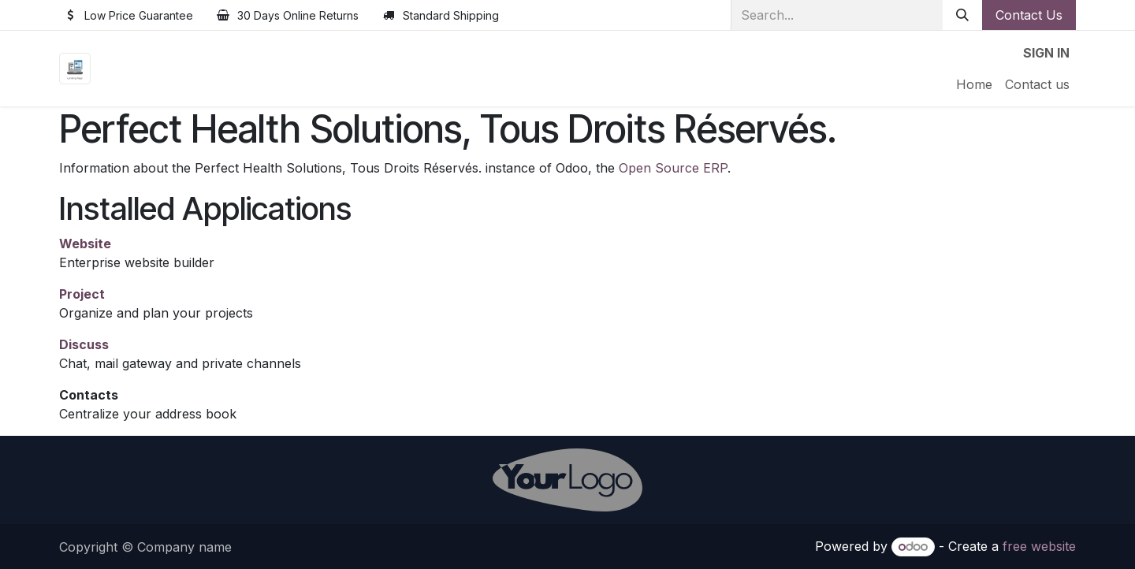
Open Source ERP (673, 168)
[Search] (962, 15)
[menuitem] (974, 84)
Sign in (1046, 53)
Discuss (84, 344)
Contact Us (1028, 15)
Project (82, 294)
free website (1039, 546)
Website (85, 243)
